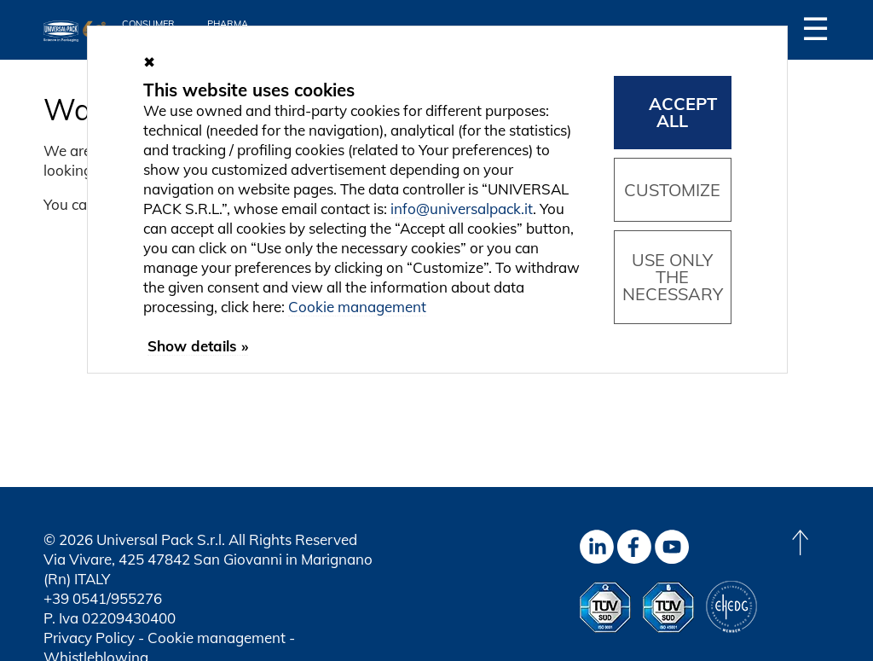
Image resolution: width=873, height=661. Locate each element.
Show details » (197, 346)
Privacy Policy (89, 638)
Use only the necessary (672, 276)
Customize (672, 189)
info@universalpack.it (461, 208)
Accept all (683, 112)
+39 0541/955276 (102, 598)
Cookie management (216, 638)
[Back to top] (799, 542)
